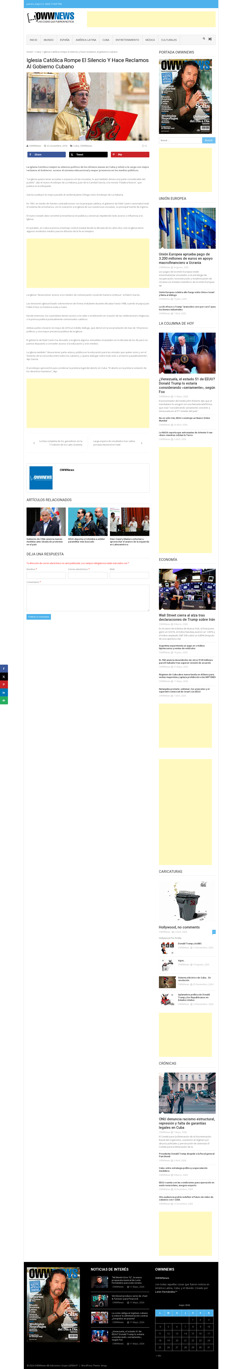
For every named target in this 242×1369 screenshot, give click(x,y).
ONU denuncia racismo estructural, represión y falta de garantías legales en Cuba (187, 1123)
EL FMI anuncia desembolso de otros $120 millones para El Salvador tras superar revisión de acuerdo (186, 661)
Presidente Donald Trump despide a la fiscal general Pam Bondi (186, 1155)
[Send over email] (4, 700)
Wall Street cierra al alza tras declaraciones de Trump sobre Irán (187, 617)
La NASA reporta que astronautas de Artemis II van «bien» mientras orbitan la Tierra (185, 434)
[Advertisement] (151, 19)
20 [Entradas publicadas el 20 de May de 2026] (177, 1340)
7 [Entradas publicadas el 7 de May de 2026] (185, 1326)
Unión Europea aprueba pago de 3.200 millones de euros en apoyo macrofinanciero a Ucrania (186, 258)
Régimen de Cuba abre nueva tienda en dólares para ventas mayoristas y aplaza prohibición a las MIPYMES (187, 676)
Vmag (103, 1365)
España (64, 40)
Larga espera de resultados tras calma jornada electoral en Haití (114, 442)
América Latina (86, 40)
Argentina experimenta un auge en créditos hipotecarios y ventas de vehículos (182, 647)
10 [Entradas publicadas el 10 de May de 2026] (209, 1326)
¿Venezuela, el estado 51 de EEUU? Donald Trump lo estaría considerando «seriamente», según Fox (187, 385)
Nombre (32, 569)
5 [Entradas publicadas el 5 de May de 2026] (168, 1326)
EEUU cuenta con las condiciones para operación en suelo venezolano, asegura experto (186, 1184)
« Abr (158, 1355)
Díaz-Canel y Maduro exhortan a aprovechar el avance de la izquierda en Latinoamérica (129, 542)
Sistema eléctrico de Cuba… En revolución (194, 979)
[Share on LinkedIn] (4, 693)
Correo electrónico (79, 569)
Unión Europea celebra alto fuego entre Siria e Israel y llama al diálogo (186, 293)
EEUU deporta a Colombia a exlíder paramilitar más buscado (86, 540)
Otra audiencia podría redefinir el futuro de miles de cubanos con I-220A (186, 1198)
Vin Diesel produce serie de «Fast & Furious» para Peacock (129, 1297)
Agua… (181, 960)
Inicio (33, 40)
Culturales (169, 40)
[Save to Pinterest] (130, 154)
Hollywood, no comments (179, 927)
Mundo (49, 40)
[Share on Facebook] (46, 154)
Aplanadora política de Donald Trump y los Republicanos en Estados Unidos (194, 997)
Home (30, 51)
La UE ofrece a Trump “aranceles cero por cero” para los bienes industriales (187, 308)
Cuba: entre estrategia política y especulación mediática (183, 1169)
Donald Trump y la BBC (190, 943)
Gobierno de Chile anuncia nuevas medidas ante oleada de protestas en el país (45, 542)
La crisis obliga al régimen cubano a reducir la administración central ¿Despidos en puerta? (130, 1316)
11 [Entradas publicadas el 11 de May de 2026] (160, 1333)
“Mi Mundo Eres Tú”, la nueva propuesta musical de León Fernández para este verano (127, 1280)
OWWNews (35, 145)
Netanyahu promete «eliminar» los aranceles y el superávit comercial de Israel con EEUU (184, 690)
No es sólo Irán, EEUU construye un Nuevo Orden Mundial (184, 419)
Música (150, 40)
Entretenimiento (127, 40)
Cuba (106, 40)
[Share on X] (88, 154)
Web (112, 569)
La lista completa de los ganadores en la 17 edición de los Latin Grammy (60, 442)
